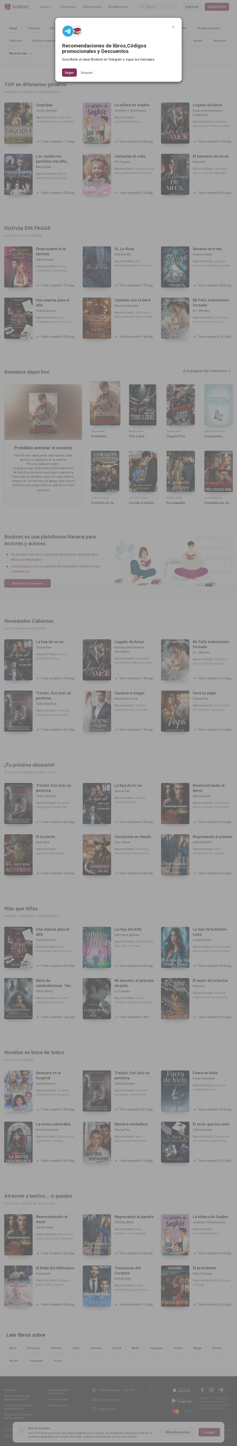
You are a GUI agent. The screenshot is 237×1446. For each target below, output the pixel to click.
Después (87, 72)
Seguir (69, 72)
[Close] (173, 27)
